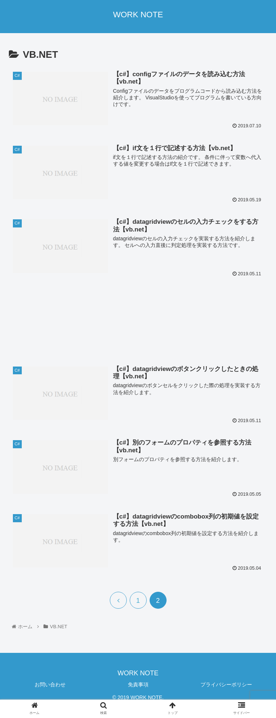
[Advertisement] (138, 319)
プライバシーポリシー (226, 684)
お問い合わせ (50, 684)
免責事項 (138, 684)
